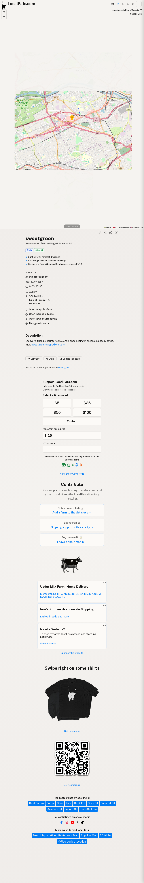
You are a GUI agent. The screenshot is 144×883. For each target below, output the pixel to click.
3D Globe (105, 835)
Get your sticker (72, 785)
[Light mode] (133, 4)
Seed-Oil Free (88, 809)
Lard (69, 803)
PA (38, 367)
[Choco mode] (128, 4)
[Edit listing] (110, 232)
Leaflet (107, 227)
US (33, 367)
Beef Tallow (36, 803)
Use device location (72, 841)
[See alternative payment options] (77, 465)
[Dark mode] (123, 4)
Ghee (60, 803)
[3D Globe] (112, 4)
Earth (28, 367)
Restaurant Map (68, 835)
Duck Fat (79, 803)
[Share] (105, 232)
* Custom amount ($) (54, 429)
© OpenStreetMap (121, 227)
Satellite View (136, 14)
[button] (4, 12)
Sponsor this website (72, 653)
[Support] (118, 4)
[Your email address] (72, 449)
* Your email (49, 443)
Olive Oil (39, 250)
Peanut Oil (70, 809)
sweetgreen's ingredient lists (48, 344)
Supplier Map (89, 835)
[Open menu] (139, 4)
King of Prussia (49, 367)
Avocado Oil (54, 809)
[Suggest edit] (116, 232)
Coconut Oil (107, 803)
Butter (50, 803)
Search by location (44, 835)
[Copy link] (99, 232)
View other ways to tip (72, 473)
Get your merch (72, 731)
